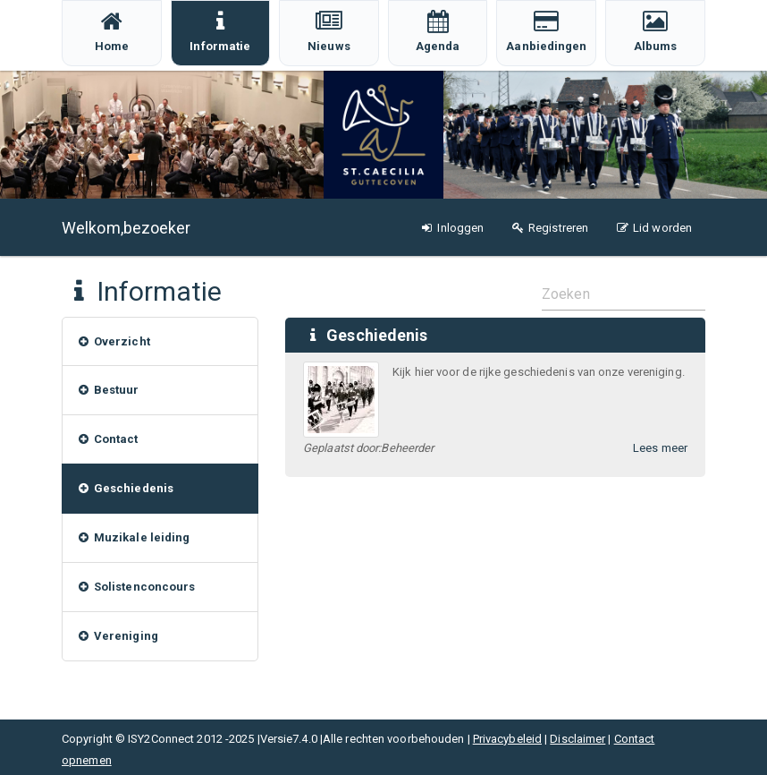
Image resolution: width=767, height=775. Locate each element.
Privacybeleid (507, 738)
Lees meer (660, 448)
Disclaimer (577, 738)
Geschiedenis (376, 335)
